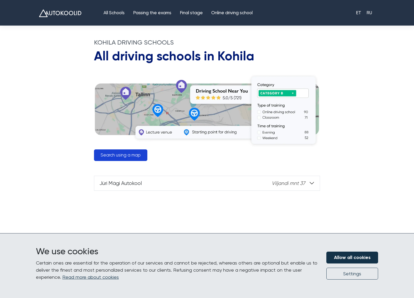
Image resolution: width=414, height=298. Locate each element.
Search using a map (121, 155)
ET (358, 13)
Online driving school (232, 13)
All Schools (114, 13)
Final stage (191, 13)
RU (369, 13)
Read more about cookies (90, 277)
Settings (352, 273)
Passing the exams (152, 13)
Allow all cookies (352, 257)
